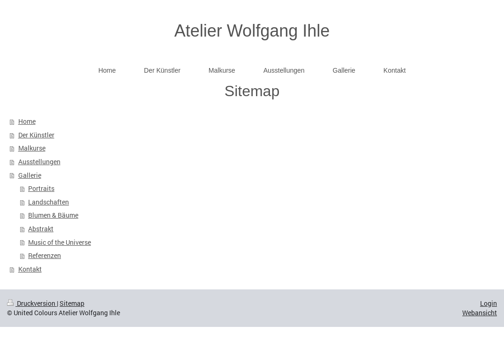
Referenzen (44, 255)
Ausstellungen (39, 161)
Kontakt (30, 269)
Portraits (41, 188)
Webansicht (479, 312)
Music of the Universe (59, 242)
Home (27, 121)
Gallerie (29, 175)
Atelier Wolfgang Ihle (252, 30)
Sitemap (72, 303)
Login (488, 303)
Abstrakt (40, 228)
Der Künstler (36, 134)
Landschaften (48, 201)
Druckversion (32, 303)
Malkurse (31, 148)
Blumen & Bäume (53, 215)
